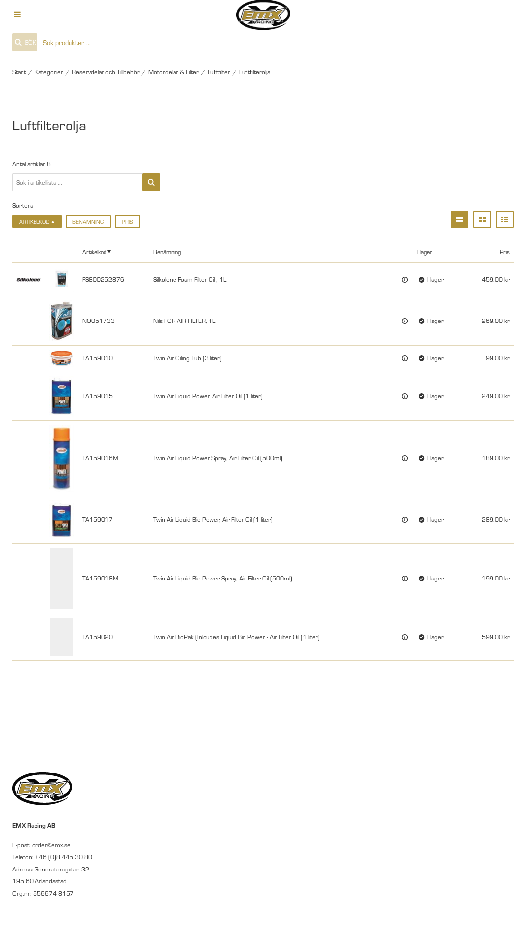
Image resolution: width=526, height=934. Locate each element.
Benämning (88, 221)
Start (19, 71)
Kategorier (49, 71)
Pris (127, 221)
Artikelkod (94, 251)
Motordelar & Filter (173, 71)
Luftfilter (219, 71)
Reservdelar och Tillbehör (106, 71)
